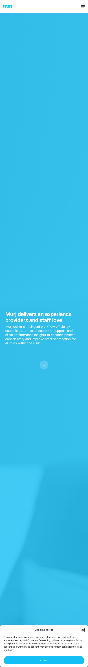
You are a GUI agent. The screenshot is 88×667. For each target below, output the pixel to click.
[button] (82, 630)
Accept (44, 660)
